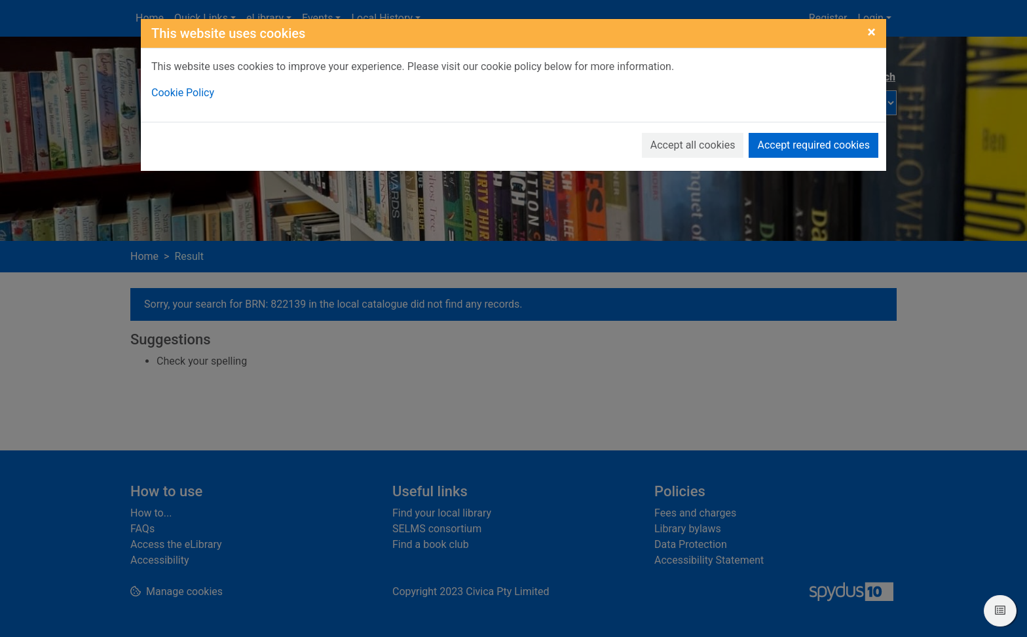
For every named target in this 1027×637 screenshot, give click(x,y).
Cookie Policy (182, 92)
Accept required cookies (813, 145)
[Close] (871, 32)
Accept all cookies (693, 145)
